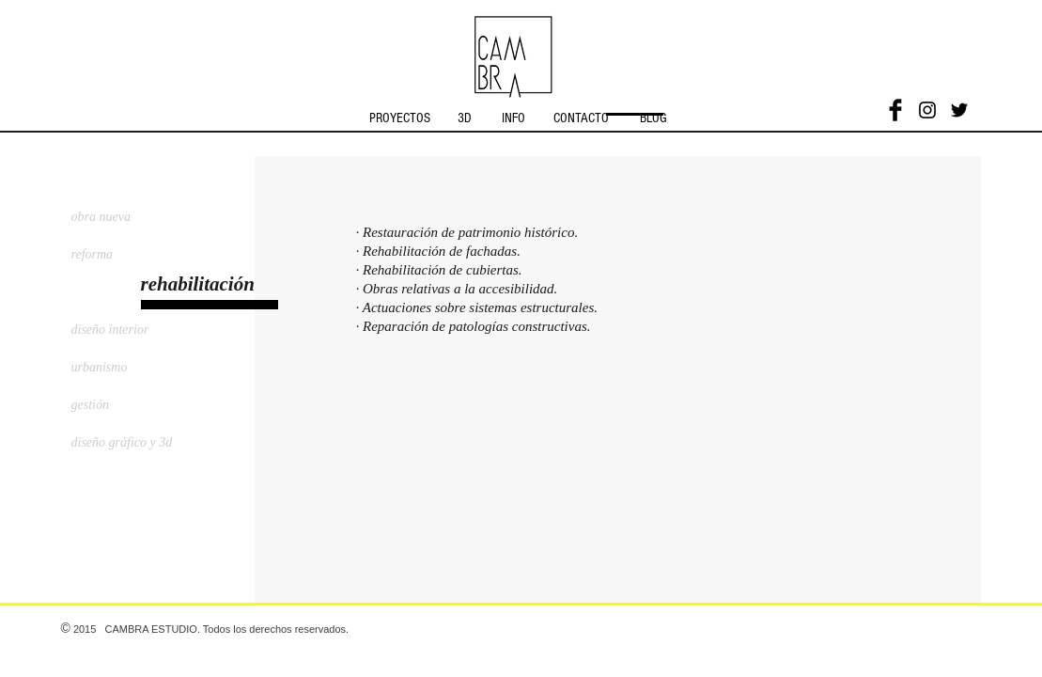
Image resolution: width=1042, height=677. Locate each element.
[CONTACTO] (581, 117)
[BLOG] (653, 117)
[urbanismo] (120, 367)
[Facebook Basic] (895, 110)
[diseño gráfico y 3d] (158, 443)
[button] (224, 285)
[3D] (465, 117)
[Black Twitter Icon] (959, 110)
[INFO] (513, 117)
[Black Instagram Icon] (927, 110)
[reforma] (120, 255)
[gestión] (120, 405)
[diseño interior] (120, 330)
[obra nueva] (120, 217)
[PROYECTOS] (400, 117)
